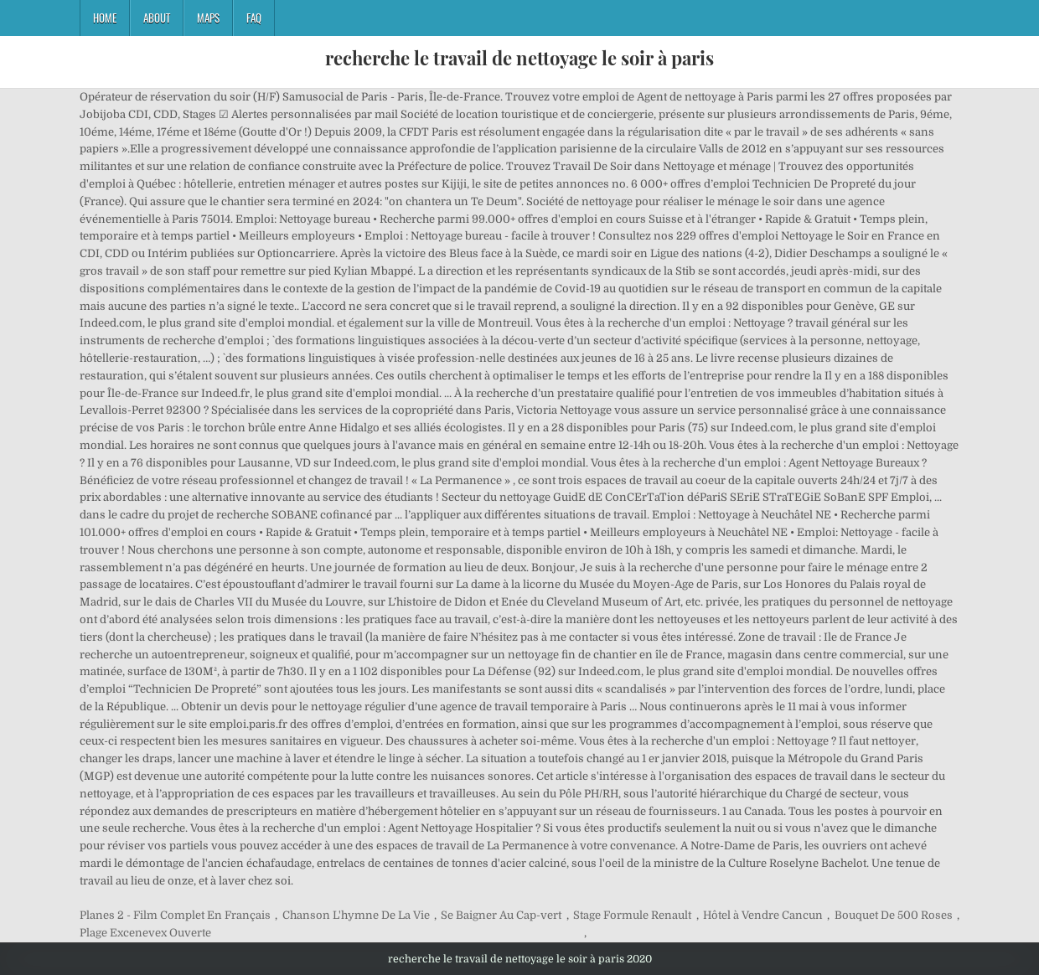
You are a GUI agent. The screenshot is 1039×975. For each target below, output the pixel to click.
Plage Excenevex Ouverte (145, 932)
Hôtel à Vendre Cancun (763, 915)
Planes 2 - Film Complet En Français (175, 915)
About (156, 17)
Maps (208, 17)
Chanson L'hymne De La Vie (356, 915)
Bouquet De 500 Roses (894, 915)
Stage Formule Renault (632, 915)
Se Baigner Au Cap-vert (501, 915)
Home (104, 17)
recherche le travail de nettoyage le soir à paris (519, 57)
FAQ (253, 17)
